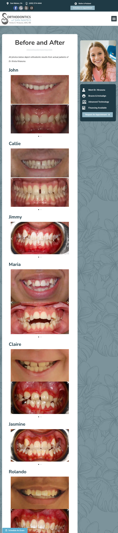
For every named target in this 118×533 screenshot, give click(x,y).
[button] (114, 18)
